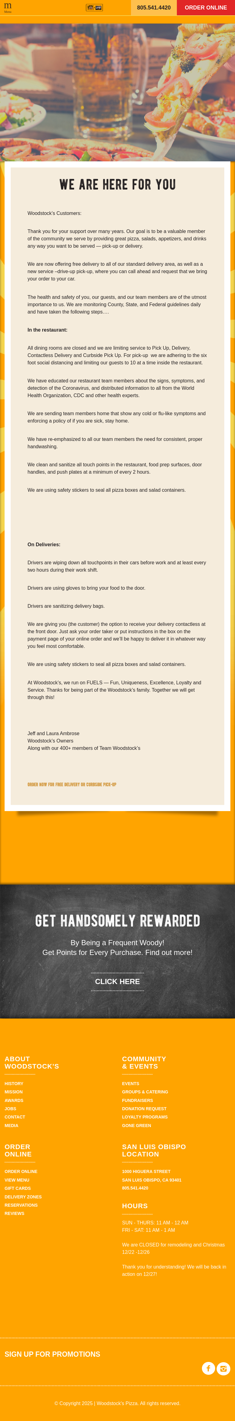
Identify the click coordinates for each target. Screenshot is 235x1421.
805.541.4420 (154, 8)
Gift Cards (18, 1188)
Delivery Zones (23, 1196)
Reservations (21, 1205)
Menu (7, 11)
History (14, 1083)
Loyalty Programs (145, 1117)
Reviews (14, 1213)
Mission (14, 1091)
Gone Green (136, 1125)
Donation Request (144, 1108)
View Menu (17, 1180)
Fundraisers (137, 1100)
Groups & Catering (145, 1091)
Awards (14, 1100)
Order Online (206, 8)
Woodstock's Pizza (94, 8)
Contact (15, 1117)
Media (11, 1125)
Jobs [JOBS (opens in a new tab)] (10, 1108)
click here (117, 981)
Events (130, 1083)
